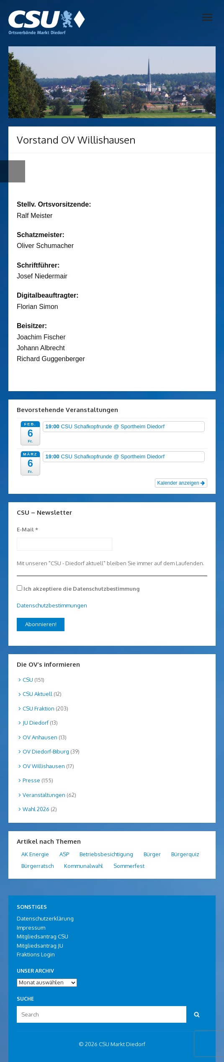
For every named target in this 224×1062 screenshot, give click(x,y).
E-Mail (27, 529)
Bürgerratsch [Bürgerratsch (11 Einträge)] (37, 865)
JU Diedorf (36, 722)
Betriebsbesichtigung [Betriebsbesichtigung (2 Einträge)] (106, 854)
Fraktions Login (36, 954)
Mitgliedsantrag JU (40, 945)
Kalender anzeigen (181, 483)
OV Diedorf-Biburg (46, 751)
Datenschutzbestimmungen (52, 605)
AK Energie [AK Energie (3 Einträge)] (35, 854)
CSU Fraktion (38, 708)
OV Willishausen (44, 766)
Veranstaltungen (44, 794)
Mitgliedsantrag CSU (42, 936)
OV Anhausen (40, 737)
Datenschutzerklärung (45, 918)
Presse (31, 780)
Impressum (31, 927)
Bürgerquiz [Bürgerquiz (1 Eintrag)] (185, 854)
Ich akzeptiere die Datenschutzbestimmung (78, 588)
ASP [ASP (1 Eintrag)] (64, 854)
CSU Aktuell (37, 693)
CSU (28, 679)
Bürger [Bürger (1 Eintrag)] (152, 854)
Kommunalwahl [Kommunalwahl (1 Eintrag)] (83, 865)
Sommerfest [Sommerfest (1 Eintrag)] (128, 865)
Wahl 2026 (36, 809)
